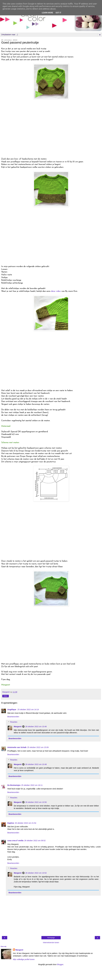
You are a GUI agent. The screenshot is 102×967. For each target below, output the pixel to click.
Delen (5, 696)
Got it (58, 13)
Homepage (51, 938)
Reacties (13, 722)
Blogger (60, 964)
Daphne (10, 823)
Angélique (12, 709)
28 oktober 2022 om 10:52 (36, 873)
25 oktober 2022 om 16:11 (32, 785)
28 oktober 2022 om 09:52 (35, 841)
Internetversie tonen (51, 942)
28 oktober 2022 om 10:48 (36, 764)
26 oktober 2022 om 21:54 (25, 823)
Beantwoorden (13, 717)
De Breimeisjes (13, 785)
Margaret (17, 727)
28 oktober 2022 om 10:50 (36, 802)
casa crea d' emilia (15, 841)
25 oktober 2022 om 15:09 (38, 747)
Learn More (47, 13)
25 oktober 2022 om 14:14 (28, 709)
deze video (56, 291)
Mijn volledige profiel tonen (24, 959)
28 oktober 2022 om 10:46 (36, 727)
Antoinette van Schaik (16, 747)
